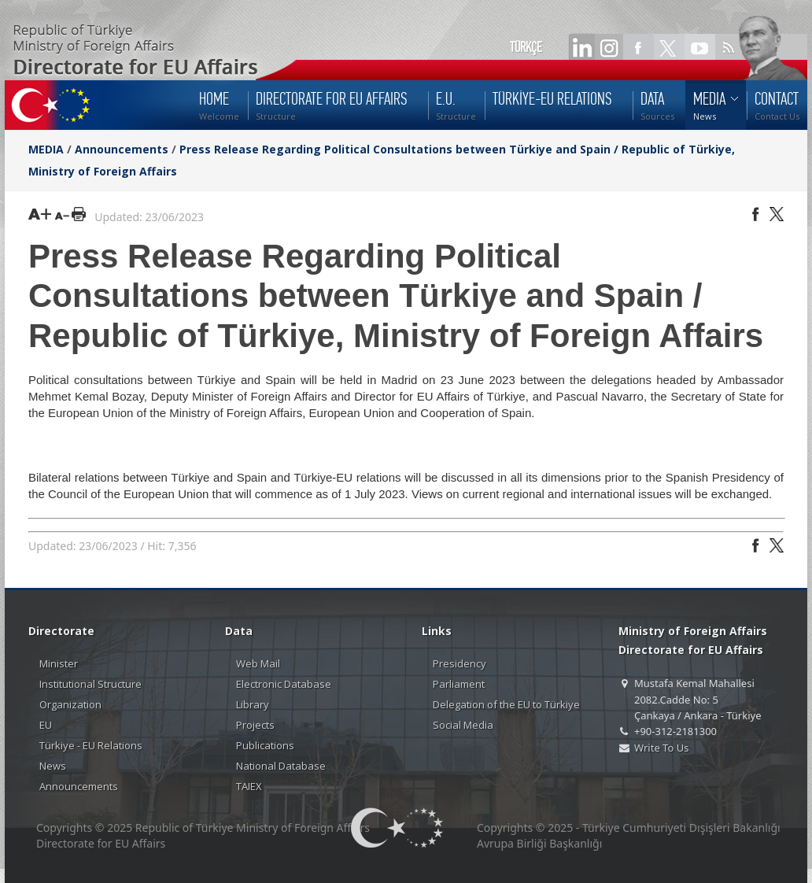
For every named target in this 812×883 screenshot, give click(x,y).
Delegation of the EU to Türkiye (506, 704)
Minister (58, 663)
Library (252, 704)
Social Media (463, 725)
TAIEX (249, 786)
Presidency (459, 663)
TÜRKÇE (526, 47)
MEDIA (46, 149)
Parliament (459, 684)
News (52, 766)
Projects (255, 725)
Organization (70, 704)
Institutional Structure (90, 684)
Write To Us (661, 748)
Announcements (121, 149)
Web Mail (258, 663)
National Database (281, 766)
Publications (265, 745)
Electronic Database (283, 684)
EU (45, 725)
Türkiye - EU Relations (90, 745)
